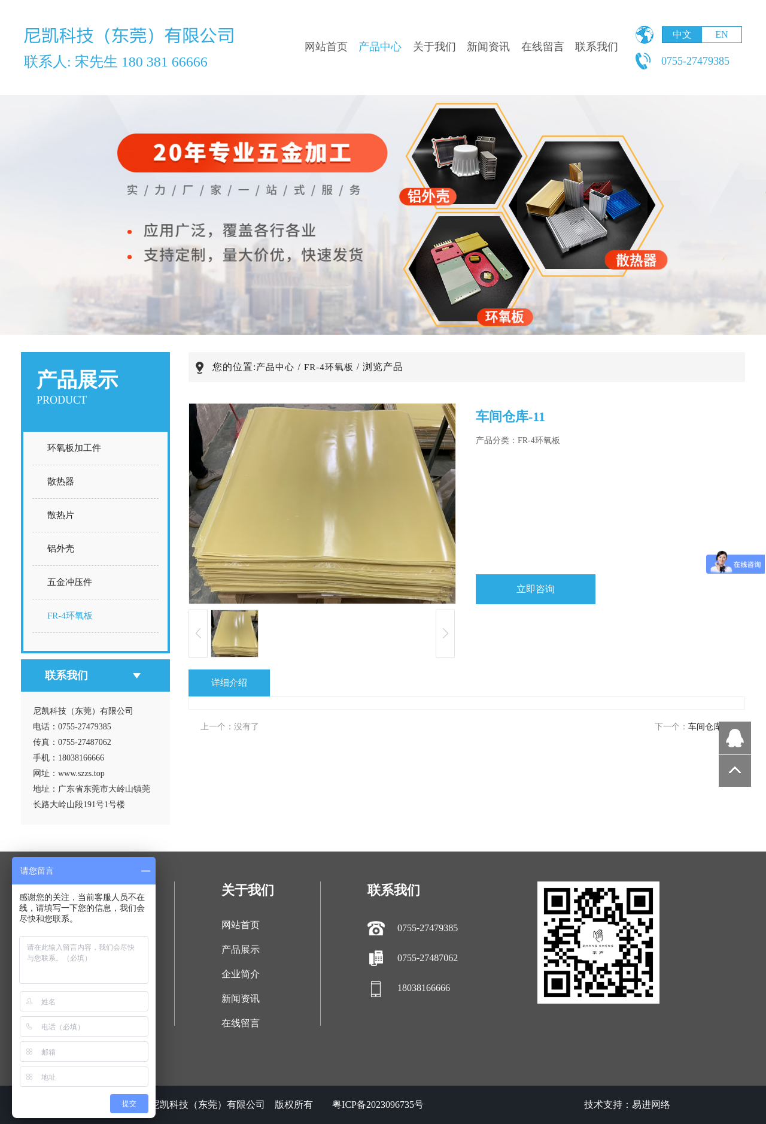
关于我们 (434, 47)
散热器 (60, 481)
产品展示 (240, 949)
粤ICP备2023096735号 (378, 1104)
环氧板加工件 (74, 448)
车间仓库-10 (710, 726)
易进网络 (651, 1104)
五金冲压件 (69, 582)
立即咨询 (535, 589)
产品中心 (380, 47)
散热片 (60, 515)
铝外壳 (60, 548)
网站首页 (326, 47)
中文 (682, 34)
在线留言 (542, 47)
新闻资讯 (488, 47)
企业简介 (240, 974)
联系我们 (596, 47)
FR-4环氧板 (70, 615)
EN (721, 34)
